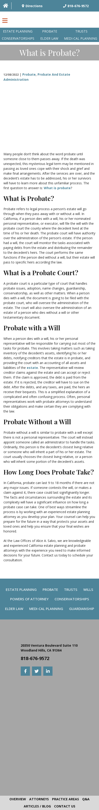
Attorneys (39, 799)
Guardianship (81, 608)
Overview (17, 799)
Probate (49, 31)
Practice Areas (65, 799)
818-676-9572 (35, 658)
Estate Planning (17, 31)
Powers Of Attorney (29, 599)
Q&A (86, 799)
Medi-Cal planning (80, 38)
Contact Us (64, 806)
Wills (88, 589)
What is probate (57, 188)
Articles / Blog (37, 806)
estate (32, 367)
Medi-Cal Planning (46, 608)
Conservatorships (18, 38)
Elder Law (49, 38)
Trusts (81, 31)
